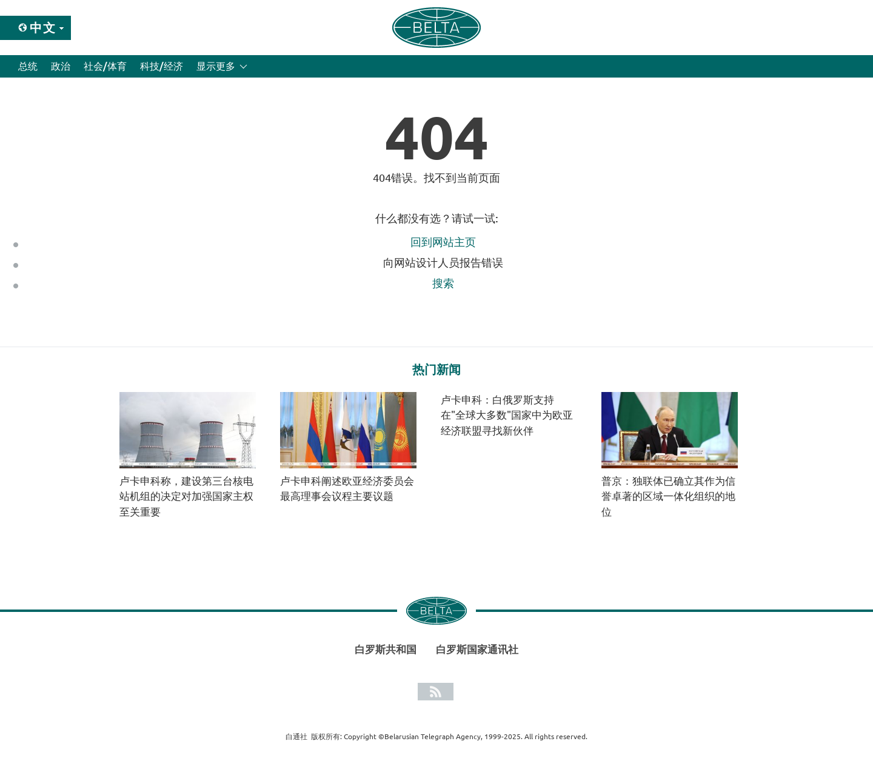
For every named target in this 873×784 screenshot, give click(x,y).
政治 (60, 66)
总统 (28, 66)
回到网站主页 (443, 242)
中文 (43, 28)
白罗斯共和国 (385, 649)
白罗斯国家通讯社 (477, 649)
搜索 (443, 283)
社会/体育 (105, 66)
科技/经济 (161, 66)
